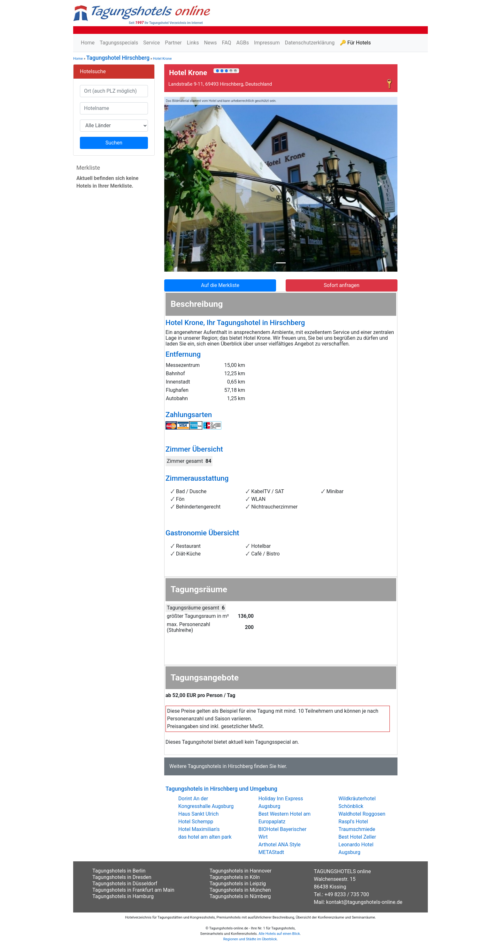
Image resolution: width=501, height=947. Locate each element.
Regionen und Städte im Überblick (250, 939)
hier (282, 766)
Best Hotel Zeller (357, 837)
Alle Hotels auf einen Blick (279, 934)
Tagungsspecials (119, 43)
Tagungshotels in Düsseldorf (124, 884)
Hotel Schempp (195, 822)
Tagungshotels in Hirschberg (220, 766)
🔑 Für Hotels (355, 43)
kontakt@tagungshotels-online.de (364, 902)
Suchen (113, 143)
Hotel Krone (162, 59)
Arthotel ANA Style (279, 845)
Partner (173, 43)
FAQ (226, 43)
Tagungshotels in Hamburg (123, 896)
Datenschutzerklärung (310, 43)
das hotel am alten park (205, 837)
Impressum (267, 43)
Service (151, 43)
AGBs (242, 43)
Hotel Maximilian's (199, 829)
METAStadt (271, 852)
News (210, 43)
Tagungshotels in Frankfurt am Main (133, 890)
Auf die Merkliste (220, 285)
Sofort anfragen (341, 285)
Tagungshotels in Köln (235, 877)
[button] (181, 184)
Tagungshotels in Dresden (121, 877)
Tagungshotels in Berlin (118, 871)
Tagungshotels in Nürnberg (240, 896)
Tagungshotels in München (240, 890)
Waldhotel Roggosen (361, 814)
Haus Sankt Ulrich (198, 814)
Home (88, 43)
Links (193, 43)
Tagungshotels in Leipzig (238, 884)
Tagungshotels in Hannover (241, 871)
